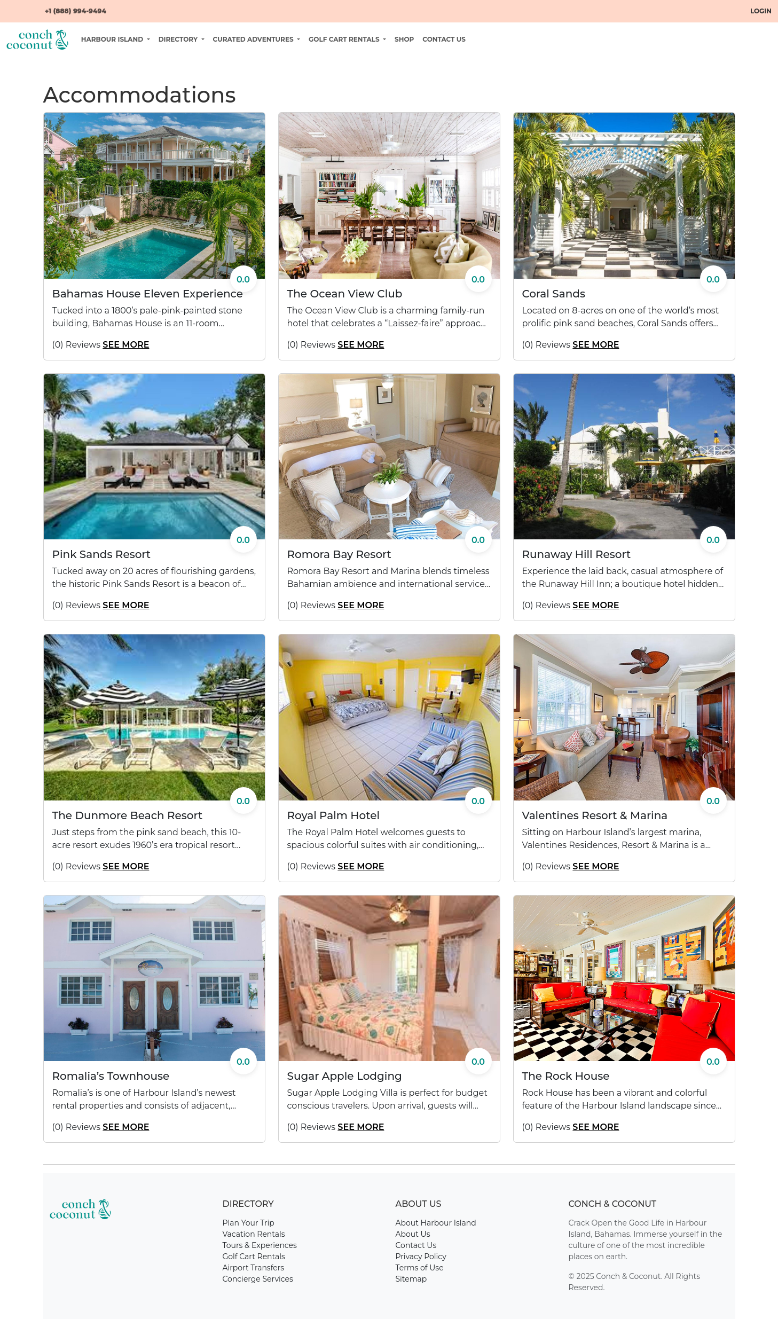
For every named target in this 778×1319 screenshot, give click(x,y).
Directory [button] (179, 39)
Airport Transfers (254, 1268)
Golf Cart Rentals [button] (345, 39)
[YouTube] (19, 6)
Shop (404, 39)
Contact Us (444, 39)
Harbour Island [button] (113, 39)
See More (126, 345)
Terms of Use (420, 1268)
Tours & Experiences (260, 1245)
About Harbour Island (436, 1223)
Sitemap (411, 1279)
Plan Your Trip (248, 1223)
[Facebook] (10, 6)
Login (761, 11)
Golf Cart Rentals (254, 1256)
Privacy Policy (421, 1256)
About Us (413, 1234)
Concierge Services (258, 1279)
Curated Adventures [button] (254, 39)
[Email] (36, 6)
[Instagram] (27, 6)
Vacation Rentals (254, 1234)
